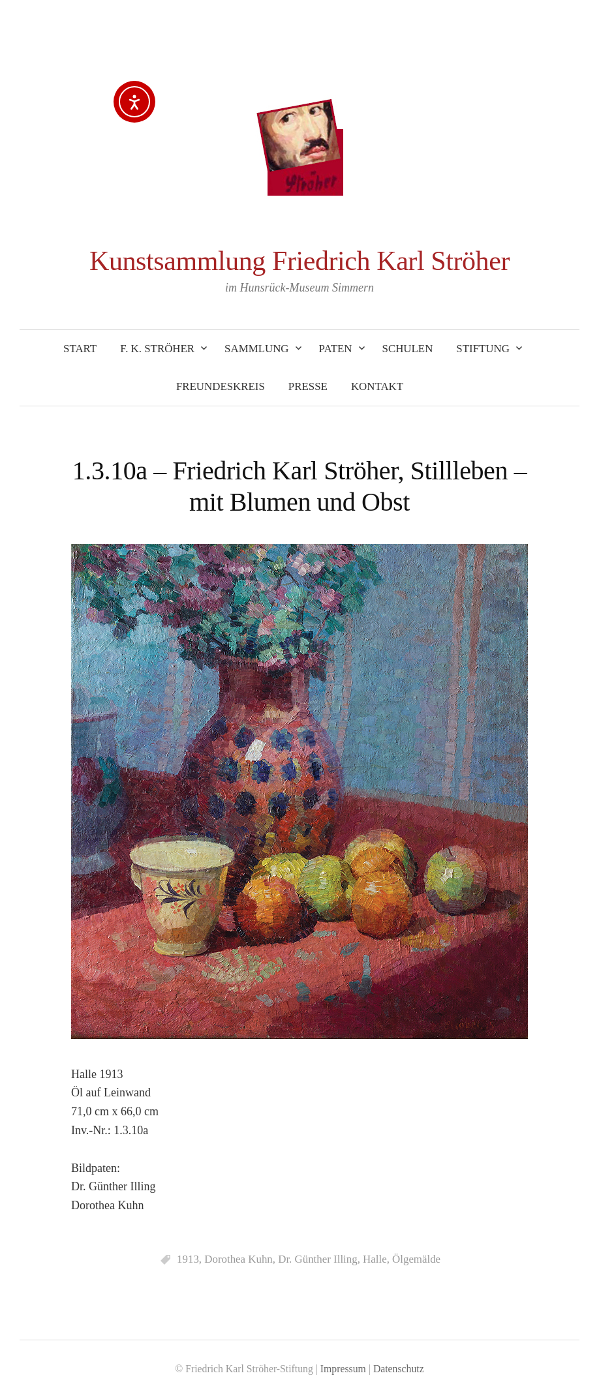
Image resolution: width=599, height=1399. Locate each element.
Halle (375, 1259)
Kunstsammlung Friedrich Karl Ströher (299, 261)
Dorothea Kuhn (238, 1259)
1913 (188, 1259)
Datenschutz (398, 1368)
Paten (335, 348)
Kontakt (377, 386)
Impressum (343, 1368)
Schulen (407, 348)
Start (80, 348)
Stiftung (483, 348)
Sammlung (256, 348)
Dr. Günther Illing (317, 1259)
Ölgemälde (416, 1259)
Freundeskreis (220, 386)
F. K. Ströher (157, 348)
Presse (308, 386)
